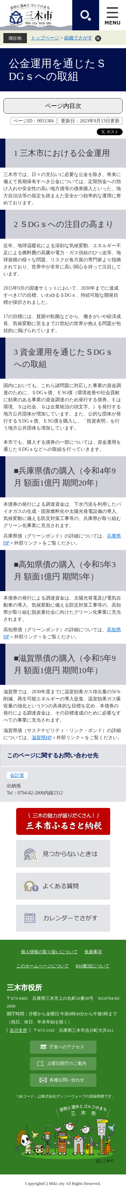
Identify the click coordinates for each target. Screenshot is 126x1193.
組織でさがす (78, 37)
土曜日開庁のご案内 (66, 1063)
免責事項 (93, 951)
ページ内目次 (63, 106)
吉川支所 (18, 1030)
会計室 (17, 775)
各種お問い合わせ (66, 1080)
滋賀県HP (42, 737)
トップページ (45, 37)
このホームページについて (42, 965)
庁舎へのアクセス (66, 1047)
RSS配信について (93, 965)
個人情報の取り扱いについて (49, 951)
